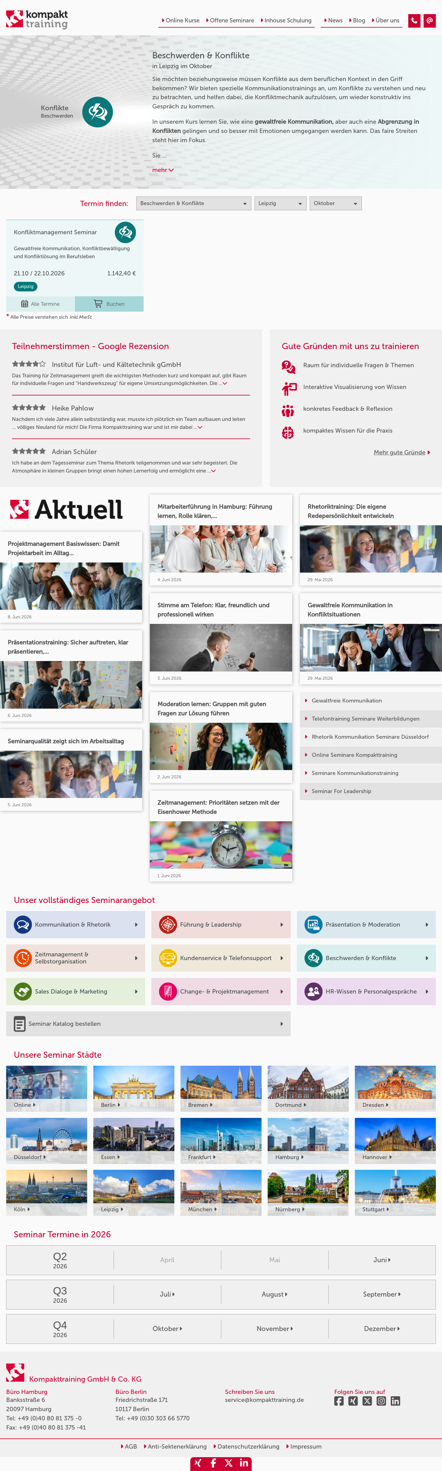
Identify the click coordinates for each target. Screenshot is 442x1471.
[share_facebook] (213, 1464)
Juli (167, 1294)
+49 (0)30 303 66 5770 (158, 1418)
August (274, 1294)
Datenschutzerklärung (246, 1446)
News (333, 20)
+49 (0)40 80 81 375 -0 (49, 1418)
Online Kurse (180, 20)
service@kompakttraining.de (264, 1399)
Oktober (167, 1329)
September (382, 1294)
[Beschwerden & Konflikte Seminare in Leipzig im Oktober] (414, 21)
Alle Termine (40, 304)
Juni (382, 1260)
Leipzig (25, 286)
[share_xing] (198, 1464)
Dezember (382, 1329)
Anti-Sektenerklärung (175, 1446)
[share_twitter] (228, 1464)
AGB (128, 1446)
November (275, 1329)
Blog (357, 20)
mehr (163, 169)
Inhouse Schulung (286, 20)
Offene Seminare (230, 20)
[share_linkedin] (244, 1464)
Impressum (304, 1446)
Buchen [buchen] (109, 304)
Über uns (385, 20)
